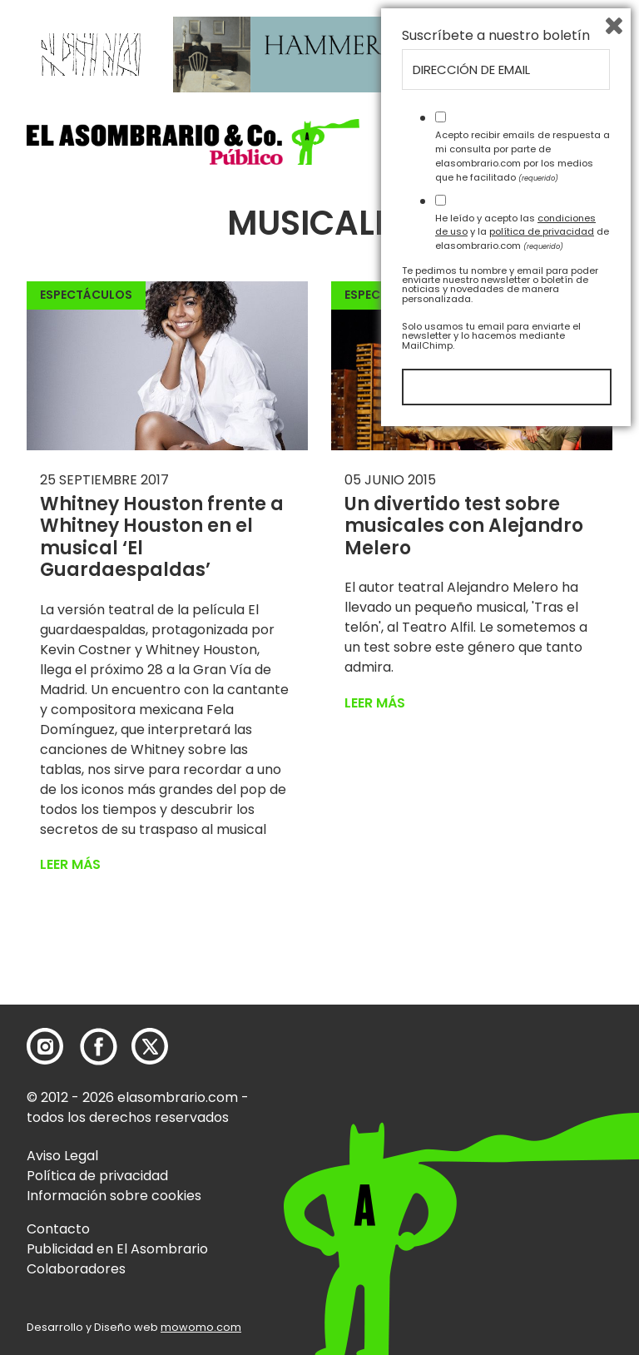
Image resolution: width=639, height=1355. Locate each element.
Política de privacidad (97, 1175)
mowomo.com (201, 1327)
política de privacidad (541, 1152)
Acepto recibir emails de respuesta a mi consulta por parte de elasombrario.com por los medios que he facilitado (522, 1076)
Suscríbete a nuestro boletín (496, 956)
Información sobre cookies (114, 1195)
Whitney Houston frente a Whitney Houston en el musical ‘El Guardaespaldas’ (162, 537)
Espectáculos (86, 294)
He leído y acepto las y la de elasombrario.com (522, 1152)
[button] (193, 142)
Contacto (58, 1228)
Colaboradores (76, 1268)
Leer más (70, 864)
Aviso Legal (62, 1155)
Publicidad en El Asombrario (117, 1248)
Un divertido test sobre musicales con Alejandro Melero (463, 526)
